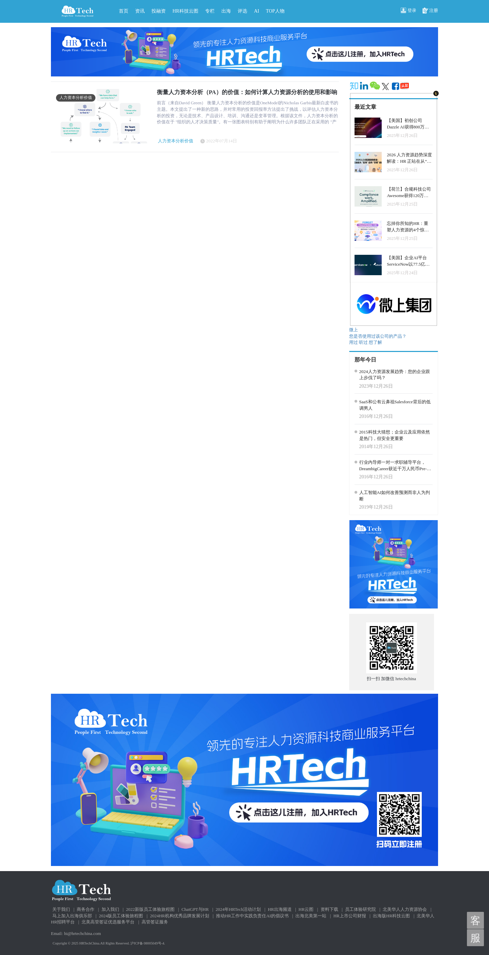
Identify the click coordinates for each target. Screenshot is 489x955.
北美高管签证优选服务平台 (108, 921)
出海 (226, 11)
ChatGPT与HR (195, 909)
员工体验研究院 (360, 909)
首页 (123, 11)
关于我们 (61, 909)
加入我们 (110, 909)
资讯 (140, 11)
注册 (430, 10)
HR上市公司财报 (349, 915)
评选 (242, 11)
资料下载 (329, 909)
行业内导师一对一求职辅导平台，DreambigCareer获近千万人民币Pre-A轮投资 (394, 466)
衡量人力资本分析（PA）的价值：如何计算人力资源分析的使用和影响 (247, 92)
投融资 (158, 11)
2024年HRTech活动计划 (238, 909)
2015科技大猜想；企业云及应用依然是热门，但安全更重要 (394, 435)
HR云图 (305, 909)
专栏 (210, 11)
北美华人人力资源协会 (405, 909)
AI (256, 11)
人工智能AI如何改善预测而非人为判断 (394, 495)
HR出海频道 (280, 909)
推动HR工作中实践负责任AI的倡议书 (252, 915)
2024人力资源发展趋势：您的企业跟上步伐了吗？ (394, 375)
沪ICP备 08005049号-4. (147, 943)
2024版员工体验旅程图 (121, 915)
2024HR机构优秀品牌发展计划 (179, 915)
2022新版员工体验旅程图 (150, 909)
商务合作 (85, 909)
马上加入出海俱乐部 (72, 915)
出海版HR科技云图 (391, 915)
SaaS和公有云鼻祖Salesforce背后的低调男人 (395, 405)
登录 (408, 10)
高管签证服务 (155, 921)
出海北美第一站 (310, 915)
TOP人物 (275, 11)
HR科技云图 (185, 11)
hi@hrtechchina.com (82, 933)
